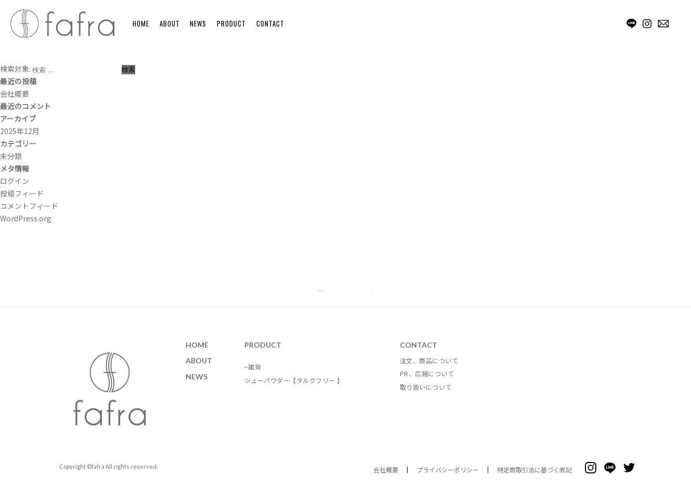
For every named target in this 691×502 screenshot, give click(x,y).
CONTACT (270, 23)
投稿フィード (22, 193)
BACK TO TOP (342, 295)
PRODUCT (231, 23)
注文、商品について (429, 369)
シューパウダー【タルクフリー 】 (294, 389)
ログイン (14, 181)
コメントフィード (29, 206)
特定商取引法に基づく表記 (534, 478)
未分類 (11, 156)
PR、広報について (427, 382)
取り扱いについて (426, 395)
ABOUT (170, 23)
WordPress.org (25, 218)
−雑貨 (253, 376)
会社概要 (14, 93)
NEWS (198, 23)
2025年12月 (20, 131)
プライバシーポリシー (447, 478)
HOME (141, 23)
